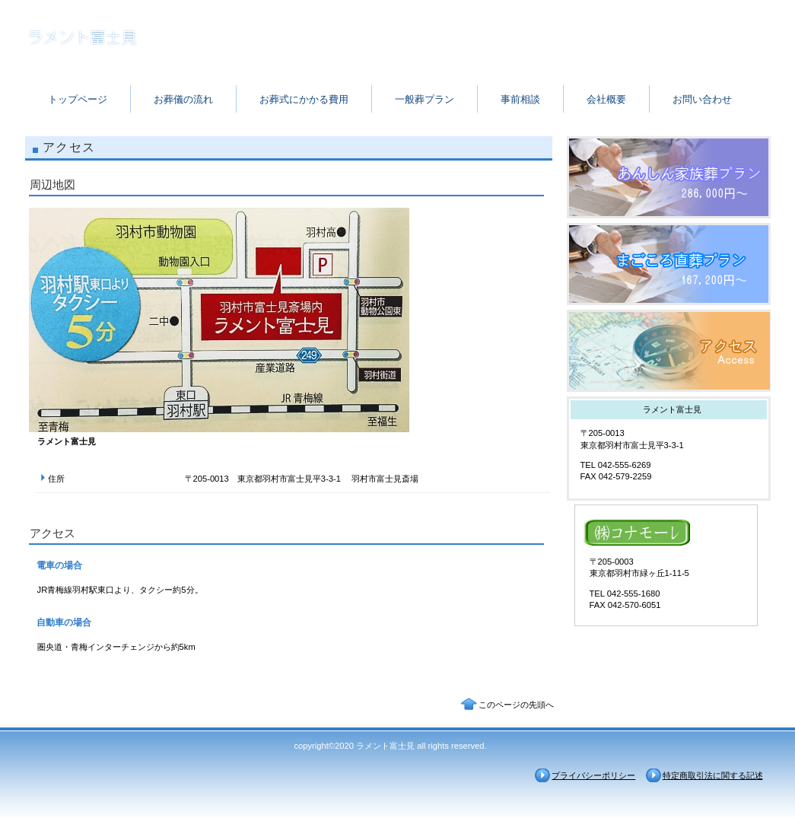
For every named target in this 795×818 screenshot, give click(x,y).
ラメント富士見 (177, 40)
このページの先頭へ (516, 704)
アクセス (669, 351)
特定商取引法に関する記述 (713, 775)
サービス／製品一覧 (669, 177)
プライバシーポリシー (593, 775)
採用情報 (669, 264)
